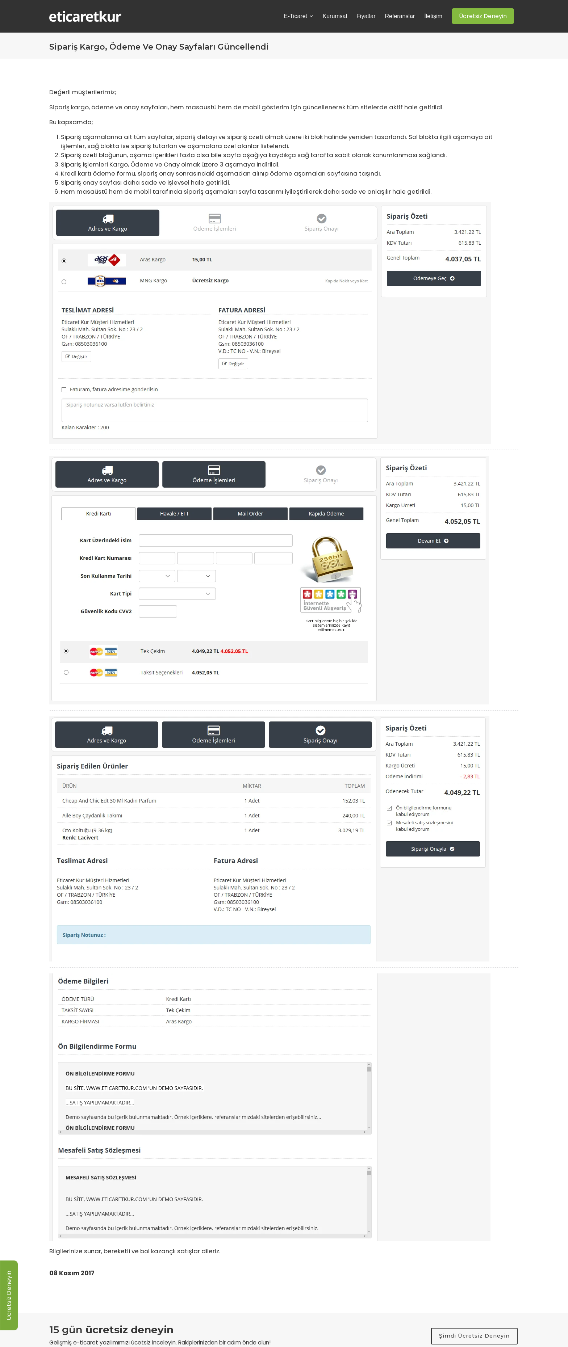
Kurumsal (334, 16)
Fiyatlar (365, 16)
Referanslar (400, 16)
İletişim (433, 16)
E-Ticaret (298, 16)
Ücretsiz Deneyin (8, 1295)
